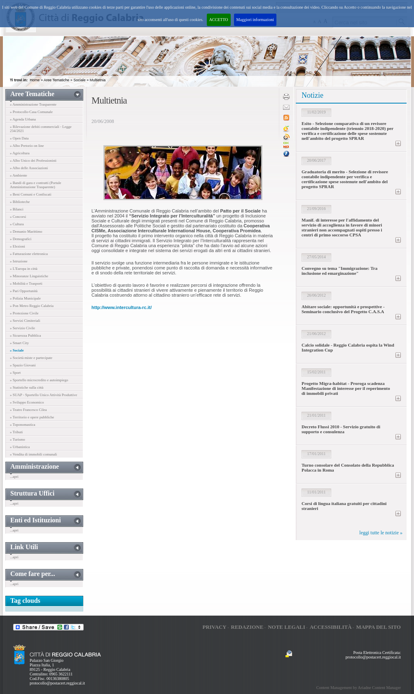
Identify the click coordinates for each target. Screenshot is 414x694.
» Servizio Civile (22, 328)
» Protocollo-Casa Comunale (31, 112)
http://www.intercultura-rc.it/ (121, 307)
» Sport (15, 373)
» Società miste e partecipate (31, 358)
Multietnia (98, 80)
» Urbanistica (20, 447)
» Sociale (17, 350)
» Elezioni (17, 246)
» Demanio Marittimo (26, 231)
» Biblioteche (20, 202)
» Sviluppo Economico (27, 402)
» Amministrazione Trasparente (33, 104)
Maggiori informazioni (255, 19)
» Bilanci (16, 209)
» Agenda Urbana (23, 119)
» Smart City (19, 343)
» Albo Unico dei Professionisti (33, 160)
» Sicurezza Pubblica (25, 335)
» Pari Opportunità (23, 291)
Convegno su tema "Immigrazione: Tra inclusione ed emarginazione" (339, 271)
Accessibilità (331, 627)
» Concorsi (18, 217)
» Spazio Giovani (23, 365)
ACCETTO (218, 19)
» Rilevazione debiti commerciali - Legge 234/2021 (41, 129)
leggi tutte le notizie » (380, 533)
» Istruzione (19, 261)
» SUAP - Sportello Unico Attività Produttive (43, 395)
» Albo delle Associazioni (29, 168)
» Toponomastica (22, 425)
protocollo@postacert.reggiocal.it (57, 683)
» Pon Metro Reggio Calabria (32, 306)
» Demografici (20, 239)
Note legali (286, 627)
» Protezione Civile (24, 313)
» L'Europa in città (23, 269)
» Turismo (17, 439)
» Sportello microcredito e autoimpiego (39, 380)
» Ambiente (18, 175)
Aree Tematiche (56, 80)
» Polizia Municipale (25, 298)
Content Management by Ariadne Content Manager (358, 687)
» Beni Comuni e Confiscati (30, 194)
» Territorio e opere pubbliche (32, 417)
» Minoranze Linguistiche (29, 276)
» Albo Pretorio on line (27, 146)
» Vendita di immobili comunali (33, 454)
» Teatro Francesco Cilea (28, 410)
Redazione (247, 627)
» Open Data (19, 138)
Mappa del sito (378, 627)
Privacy (214, 627)
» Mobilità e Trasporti (26, 283)
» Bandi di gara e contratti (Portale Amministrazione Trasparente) (35, 185)
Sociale (79, 80)
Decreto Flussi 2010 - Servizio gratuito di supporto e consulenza (341, 429)
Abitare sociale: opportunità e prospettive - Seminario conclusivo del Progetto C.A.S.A (343, 309)
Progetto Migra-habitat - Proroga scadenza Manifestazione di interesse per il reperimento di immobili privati (346, 388)
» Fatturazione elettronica (29, 254)
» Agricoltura (20, 153)
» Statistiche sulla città (26, 387)
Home (35, 80)
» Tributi (16, 432)
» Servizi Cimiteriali (25, 321)
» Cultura (17, 224)
